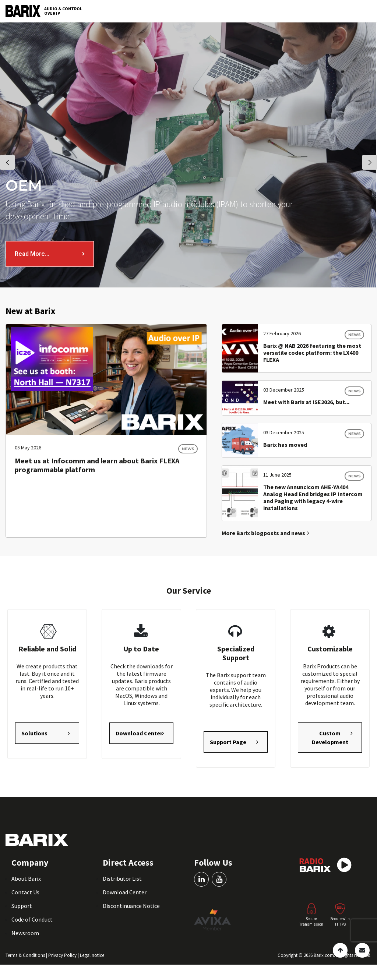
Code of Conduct (32, 919)
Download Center (139, 733)
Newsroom (25, 933)
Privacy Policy (63, 955)
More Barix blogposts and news (265, 533)
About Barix (26, 878)
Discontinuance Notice (131, 905)
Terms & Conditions (26, 955)
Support (21, 905)
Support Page (228, 742)
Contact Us (25, 892)
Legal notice (92, 955)
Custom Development (330, 737)
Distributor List (122, 878)
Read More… (32, 253)
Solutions (34, 733)
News (188, 448)
